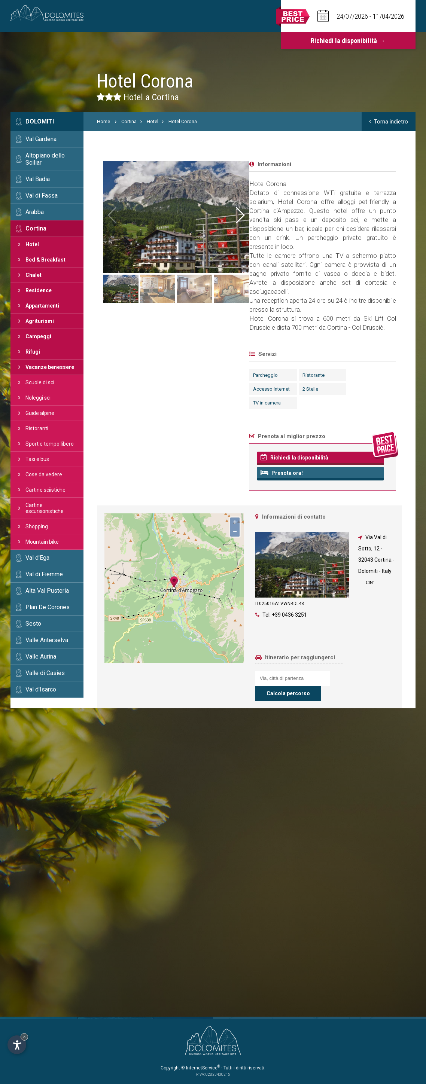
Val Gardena (41, 139)
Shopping (36, 526)
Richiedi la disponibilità (142, 457)
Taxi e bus (37, 459)
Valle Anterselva (46, 640)
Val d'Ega (37, 557)
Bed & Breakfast (45, 260)
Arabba (34, 212)
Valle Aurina (40, 656)
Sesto (33, 623)
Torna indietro (388, 121)
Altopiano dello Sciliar (45, 159)
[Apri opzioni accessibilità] (16, 1044)
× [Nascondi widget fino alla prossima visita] (24, 1036)
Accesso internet (119, 389)
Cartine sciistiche (45, 490)
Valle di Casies (45, 673)
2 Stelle (157, 389)
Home (103, 121)
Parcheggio (113, 375)
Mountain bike (42, 542)
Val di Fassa (41, 195)
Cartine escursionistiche (44, 508)
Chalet (33, 275)
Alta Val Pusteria (47, 590)
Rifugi (32, 352)
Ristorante (161, 375)
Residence (38, 290)
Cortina (35, 228)
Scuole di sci (39, 382)
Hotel (32, 244)
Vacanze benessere (49, 367)
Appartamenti (42, 306)
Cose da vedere (43, 474)
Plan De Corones (47, 607)
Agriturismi (39, 321)
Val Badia (37, 179)
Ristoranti (36, 428)
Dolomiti (39, 121)
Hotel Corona (182, 121)
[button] (392, 215)
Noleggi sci (38, 398)
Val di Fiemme (44, 574)
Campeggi (38, 336)
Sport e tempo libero (49, 444)
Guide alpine (39, 413)
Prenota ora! (129, 472)
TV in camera (114, 403)
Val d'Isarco (40, 689)
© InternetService (200, 1068)
